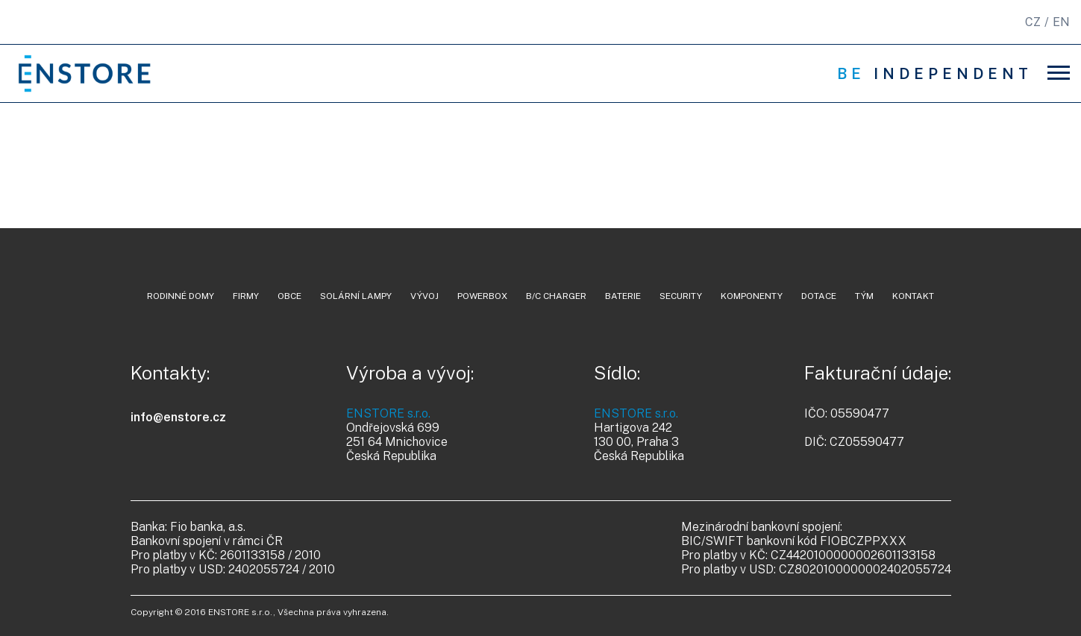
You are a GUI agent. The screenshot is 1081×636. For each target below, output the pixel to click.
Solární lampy (356, 296)
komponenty (752, 296)
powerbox (482, 296)
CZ (1033, 22)
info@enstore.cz (178, 417)
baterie (623, 296)
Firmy (246, 296)
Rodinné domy (180, 296)
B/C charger (556, 296)
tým (864, 296)
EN (1061, 22)
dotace (818, 296)
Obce (289, 296)
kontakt (913, 296)
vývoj (424, 296)
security (680, 296)
